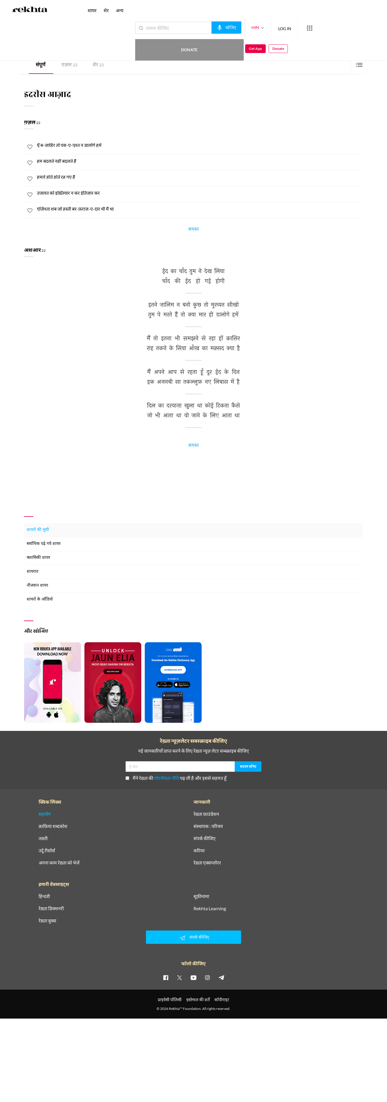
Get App (349, 28)
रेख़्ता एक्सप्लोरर (207, 862)
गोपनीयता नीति (166, 778)
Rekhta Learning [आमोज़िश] (210, 908)
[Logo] (29, 10)
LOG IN (263, 27)
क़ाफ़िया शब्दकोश (53, 826)
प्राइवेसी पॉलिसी (170, 999)
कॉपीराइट (221, 999)
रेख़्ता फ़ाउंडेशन (206, 814)
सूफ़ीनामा (201, 896)
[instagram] (207, 977)
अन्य (119, 10)
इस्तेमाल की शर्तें (198, 999)
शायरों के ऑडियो (40, 599)
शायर (92, 10)
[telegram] (221, 977)
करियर (199, 850)
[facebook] (165, 977)
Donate (319, 27)
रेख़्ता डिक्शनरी (51, 908)
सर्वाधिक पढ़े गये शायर (44, 544)
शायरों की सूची (38, 530)
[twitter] (179, 977)
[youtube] (193, 977)
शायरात (32, 571)
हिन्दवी (44, 896)
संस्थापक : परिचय (208, 826)
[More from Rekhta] (288, 28)
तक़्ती (43, 838)
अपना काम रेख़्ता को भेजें (59, 862)
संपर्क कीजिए (205, 838)
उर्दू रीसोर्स (47, 850)
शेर (98, 65)
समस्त (193, 230)
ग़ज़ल (69, 65)
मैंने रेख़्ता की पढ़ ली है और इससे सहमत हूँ (176, 778)
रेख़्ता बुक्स (47, 920)
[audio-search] (205, 27)
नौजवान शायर (37, 585)
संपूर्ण (40, 65)
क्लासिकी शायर (38, 558)
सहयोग (45, 814)
